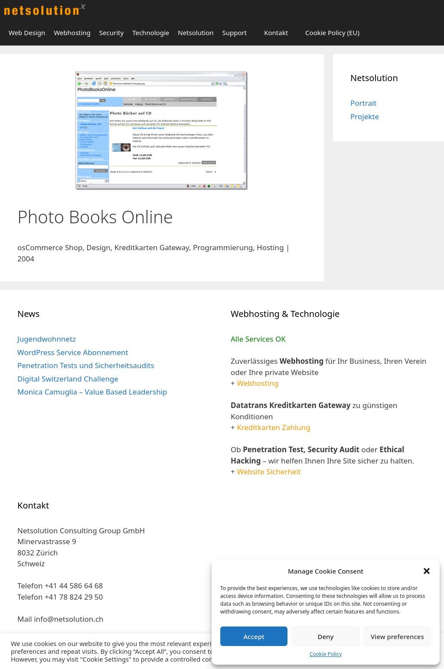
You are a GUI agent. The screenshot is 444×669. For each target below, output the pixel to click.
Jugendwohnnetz (46, 339)
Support (234, 32)
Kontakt (276, 32)
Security (111, 32)
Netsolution (195, 32)
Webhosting (72, 32)
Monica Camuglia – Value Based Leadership (92, 392)
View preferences (397, 636)
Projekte (364, 116)
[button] (426, 571)
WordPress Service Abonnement (72, 352)
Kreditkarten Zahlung (273, 427)
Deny (326, 636)
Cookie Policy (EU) (332, 32)
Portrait (363, 103)
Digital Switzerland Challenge (67, 379)
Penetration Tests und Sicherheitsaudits (85, 365)
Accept (254, 636)
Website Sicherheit (269, 471)
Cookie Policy (326, 654)
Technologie (150, 32)
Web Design (27, 32)
